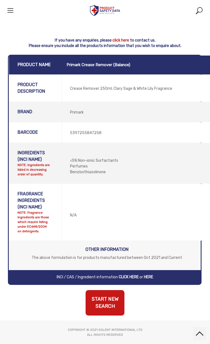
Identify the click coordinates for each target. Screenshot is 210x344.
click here (120, 40)
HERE (148, 277)
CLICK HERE (129, 277)
